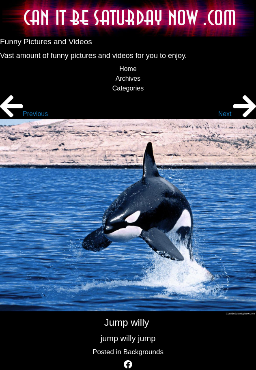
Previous (24, 113)
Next (237, 113)
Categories (128, 88)
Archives (128, 78)
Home (128, 68)
